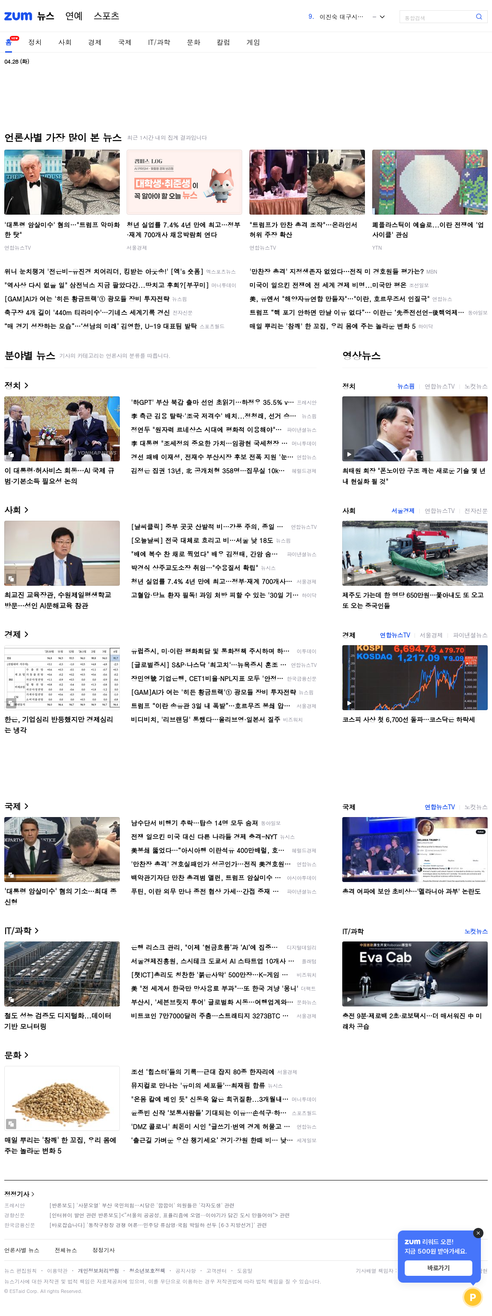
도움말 (244, 1270)
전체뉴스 (66, 1250)
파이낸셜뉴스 (470, 635)
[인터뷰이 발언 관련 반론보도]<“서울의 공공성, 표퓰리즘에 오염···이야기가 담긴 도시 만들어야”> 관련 (169, 1215)
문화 (193, 42)
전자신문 (476, 510)
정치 (35, 42)
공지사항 (185, 1270)
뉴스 (45, 16)
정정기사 (16, 1193)
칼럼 (223, 42)
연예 (74, 16)
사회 (65, 42)
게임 (253, 42)
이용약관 (57, 1270)
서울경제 (137, 247)
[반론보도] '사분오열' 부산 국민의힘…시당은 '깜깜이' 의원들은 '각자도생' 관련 (141, 1205)
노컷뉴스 (476, 386)
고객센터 (216, 1270)
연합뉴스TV (17, 247)
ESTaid (17, 1291)
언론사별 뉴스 (21, 1250)
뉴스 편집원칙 (20, 1270)
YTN (377, 247)
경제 (95, 42)
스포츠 (106, 16)
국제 (125, 42)
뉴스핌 (406, 386)
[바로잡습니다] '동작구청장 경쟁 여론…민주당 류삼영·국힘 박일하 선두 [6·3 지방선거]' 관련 (158, 1224)
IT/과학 (159, 42)
